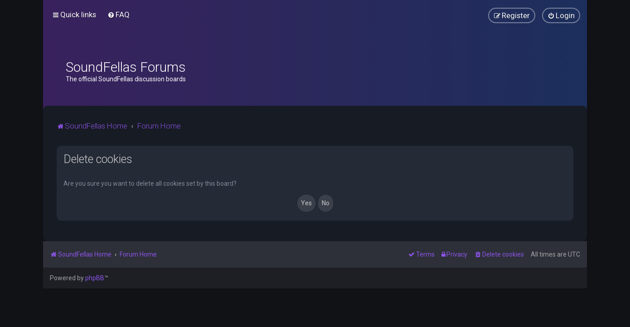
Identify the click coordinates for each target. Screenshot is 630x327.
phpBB (94, 278)
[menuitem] (118, 14)
